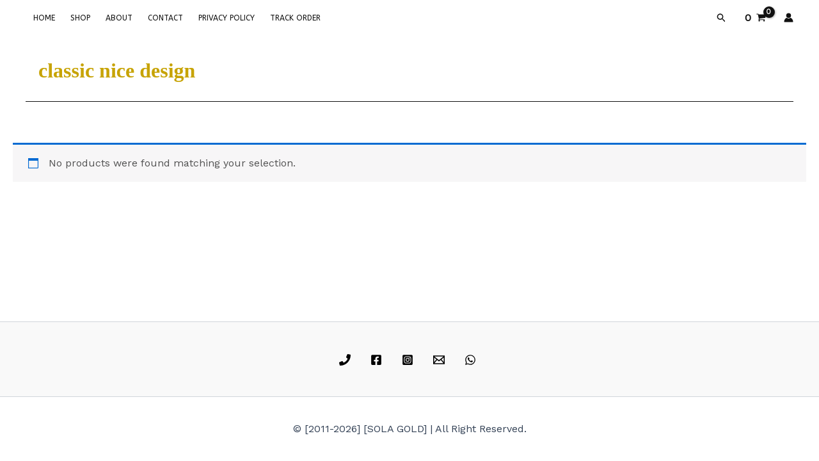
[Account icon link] (788, 17)
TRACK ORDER (295, 17)
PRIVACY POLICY (226, 17)
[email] (440, 360)
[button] (722, 18)
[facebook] (378, 360)
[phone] (347, 360)
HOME (44, 17)
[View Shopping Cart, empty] (755, 18)
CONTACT (165, 17)
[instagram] (410, 360)
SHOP (80, 17)
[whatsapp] (472, 360)
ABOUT (119, 17)
